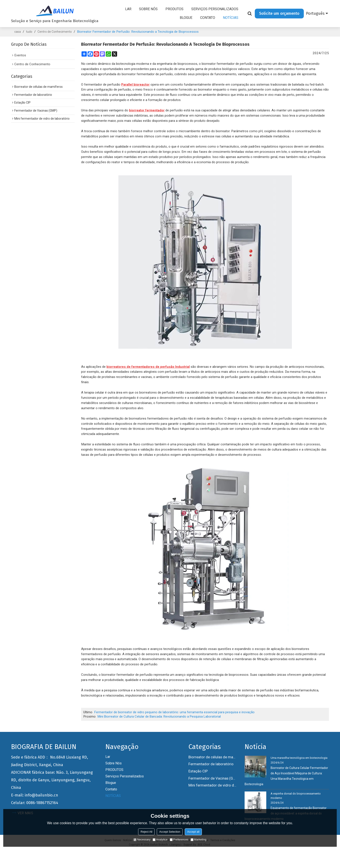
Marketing (198, 839)
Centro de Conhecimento (55, 31)
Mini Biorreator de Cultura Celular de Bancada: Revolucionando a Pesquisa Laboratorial (160, 716)
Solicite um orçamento (279, 13)
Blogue (186, 18)
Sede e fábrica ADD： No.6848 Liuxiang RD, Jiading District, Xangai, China (49, 761)
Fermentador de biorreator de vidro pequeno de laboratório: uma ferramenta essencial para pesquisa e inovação (174, 712)
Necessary (142, 839)
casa (17, 31)
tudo (29, 31)
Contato (207, 18)
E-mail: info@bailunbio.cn (34, 795)
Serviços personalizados (214, 9)
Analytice (160, 839)
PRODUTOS (174, 9)
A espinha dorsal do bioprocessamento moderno (296, 796)
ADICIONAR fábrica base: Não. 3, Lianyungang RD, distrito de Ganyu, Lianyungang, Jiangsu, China (52, 780)
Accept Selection (169, 831)
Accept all (193, 831)
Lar (128, 9)
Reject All (146, 831)
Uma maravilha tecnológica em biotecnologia (299, 757)
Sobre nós (148, 9)
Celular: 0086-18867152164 (34, 802)
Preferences (179, 839)
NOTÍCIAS (230, 18)
